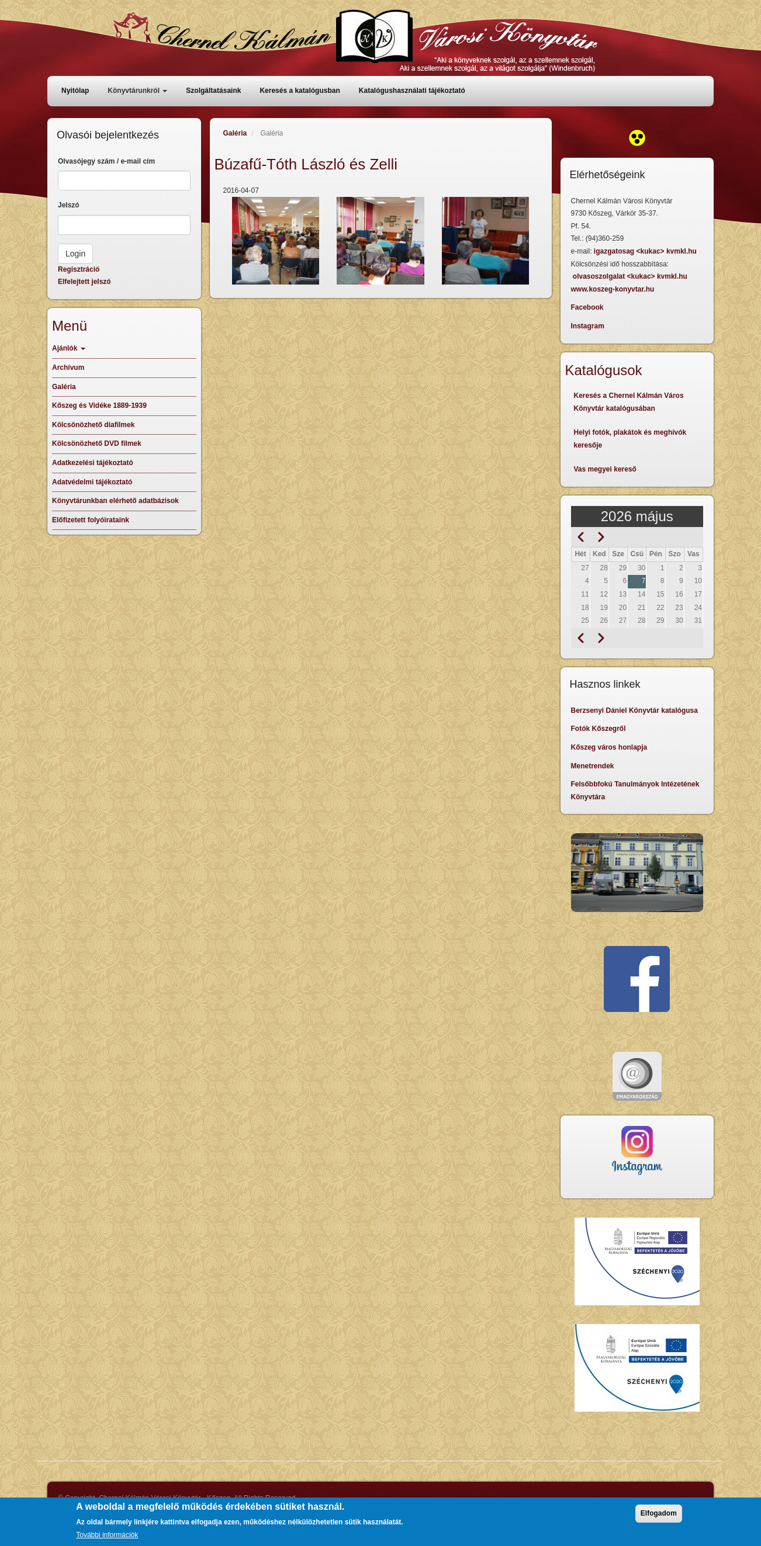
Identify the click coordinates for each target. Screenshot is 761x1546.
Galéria (235, 133)
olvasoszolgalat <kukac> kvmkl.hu (631, 276)
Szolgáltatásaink (213, 90)
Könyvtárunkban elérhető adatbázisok (115, 501)
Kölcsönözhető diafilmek (93, 425)
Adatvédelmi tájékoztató (92, 482)
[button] (276, 241)
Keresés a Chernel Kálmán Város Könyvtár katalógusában (629, 402)
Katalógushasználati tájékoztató (412, 90)
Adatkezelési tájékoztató (92, 463)
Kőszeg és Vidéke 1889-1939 (99, 405)
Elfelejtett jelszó (84, 282)
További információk (107, 1535)
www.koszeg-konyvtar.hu (613, 289)
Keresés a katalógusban (300, 90)
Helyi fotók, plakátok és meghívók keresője (630, 438)
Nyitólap (75, 90)
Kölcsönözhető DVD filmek (96, 443)
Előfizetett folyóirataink (90, 520)
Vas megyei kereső (605, 469)
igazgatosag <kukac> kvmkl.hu (646, 251)
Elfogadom (659, 1513)
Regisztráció (78, 269)
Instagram (587, 326)
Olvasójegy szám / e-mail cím (106, 161)
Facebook (587, 307)
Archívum (68, 367)
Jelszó (68, 205)
